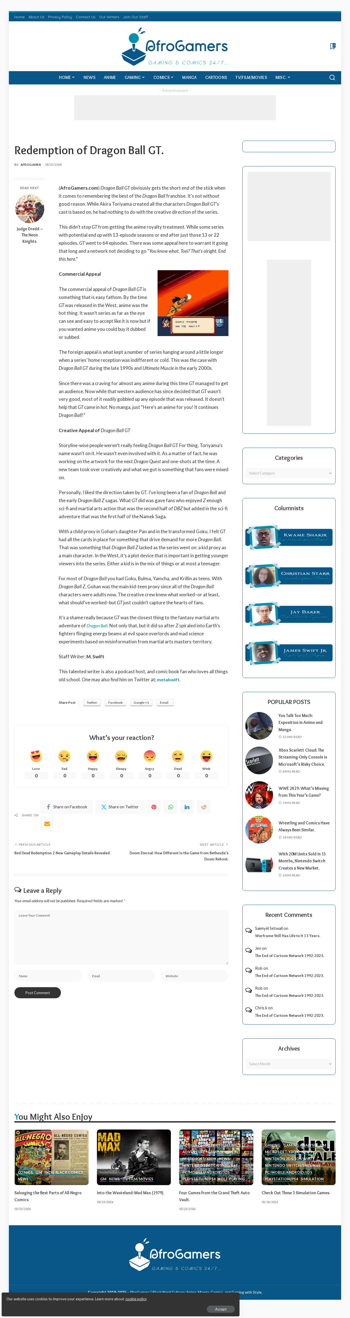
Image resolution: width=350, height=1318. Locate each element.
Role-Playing (232, 1186)
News (23, 1186)
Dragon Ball (98, 625)
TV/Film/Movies (139, 1186)
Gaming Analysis (301, 1152)
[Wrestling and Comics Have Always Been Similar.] (259, 837)
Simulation (314, 1186)
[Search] (332, 77)
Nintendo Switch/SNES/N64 (210, 1173)
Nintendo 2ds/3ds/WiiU (289, 1166)
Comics (25, 1180)
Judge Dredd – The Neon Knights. (30, 235)
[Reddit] (204, 808)
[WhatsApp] (170, 808)
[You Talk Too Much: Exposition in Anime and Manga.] (259, 726)
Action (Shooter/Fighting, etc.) (215, 1152)
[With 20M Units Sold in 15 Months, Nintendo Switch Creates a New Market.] (259, 871)
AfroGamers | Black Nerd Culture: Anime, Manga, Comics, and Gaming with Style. (196, 1299)
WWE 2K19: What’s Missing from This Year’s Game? (303, 798)
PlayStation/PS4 (199, 1186)
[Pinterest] (154, 808)
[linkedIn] (187, 808)
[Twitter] (120, 808)
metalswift (169, 679)
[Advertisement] (175, 107)
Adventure (193, 1159)
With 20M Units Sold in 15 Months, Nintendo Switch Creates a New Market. (305, 868)
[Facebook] (66, 808)
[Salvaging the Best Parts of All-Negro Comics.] (51, 1164)
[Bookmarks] (332, 46)
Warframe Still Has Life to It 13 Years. (287, 942)
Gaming (216, 1159)
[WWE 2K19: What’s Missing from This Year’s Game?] (259, 802)
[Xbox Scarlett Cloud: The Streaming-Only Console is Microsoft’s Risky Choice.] (259, 764)
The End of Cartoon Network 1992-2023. (289, 962)
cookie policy (70, 1296)
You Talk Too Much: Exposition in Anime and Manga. (303, 722)
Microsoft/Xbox (200, 1166)
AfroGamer (30, 164)
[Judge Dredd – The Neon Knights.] (29, 208)
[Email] (47, 825)
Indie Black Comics (65, 1180)
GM (39, 1180)
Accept (67, 1306)
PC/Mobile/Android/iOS (206, 1180)
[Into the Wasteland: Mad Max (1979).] (134, 1164)
